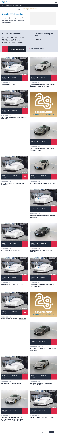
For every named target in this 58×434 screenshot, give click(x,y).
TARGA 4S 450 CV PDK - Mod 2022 (12, 284)
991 (8, 37)
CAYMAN (17, 41)
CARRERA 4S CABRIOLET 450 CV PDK (42, 183)
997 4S (22, 37)
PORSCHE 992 (6, 82)
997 (16, 37)
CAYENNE (13, 39)
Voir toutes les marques (37, 48)
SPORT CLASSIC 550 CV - (42, 417)
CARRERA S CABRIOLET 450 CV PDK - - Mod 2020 (42, 85)
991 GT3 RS (38, 39)
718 (3, 37)
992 (12, 37)
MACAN (4, 43)
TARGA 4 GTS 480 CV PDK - (13, 319)
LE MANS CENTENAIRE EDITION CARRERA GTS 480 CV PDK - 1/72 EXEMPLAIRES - (12, 419)
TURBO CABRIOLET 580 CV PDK (11, 383)
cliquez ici (47, 432)
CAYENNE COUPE (7, 41)
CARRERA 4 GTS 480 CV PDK (10, 250)
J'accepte (52, 432)
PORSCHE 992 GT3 (36, 347)
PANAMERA (12, 43)
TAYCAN (20, 43)
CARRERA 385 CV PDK (8, 84)
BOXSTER (5, 39)
